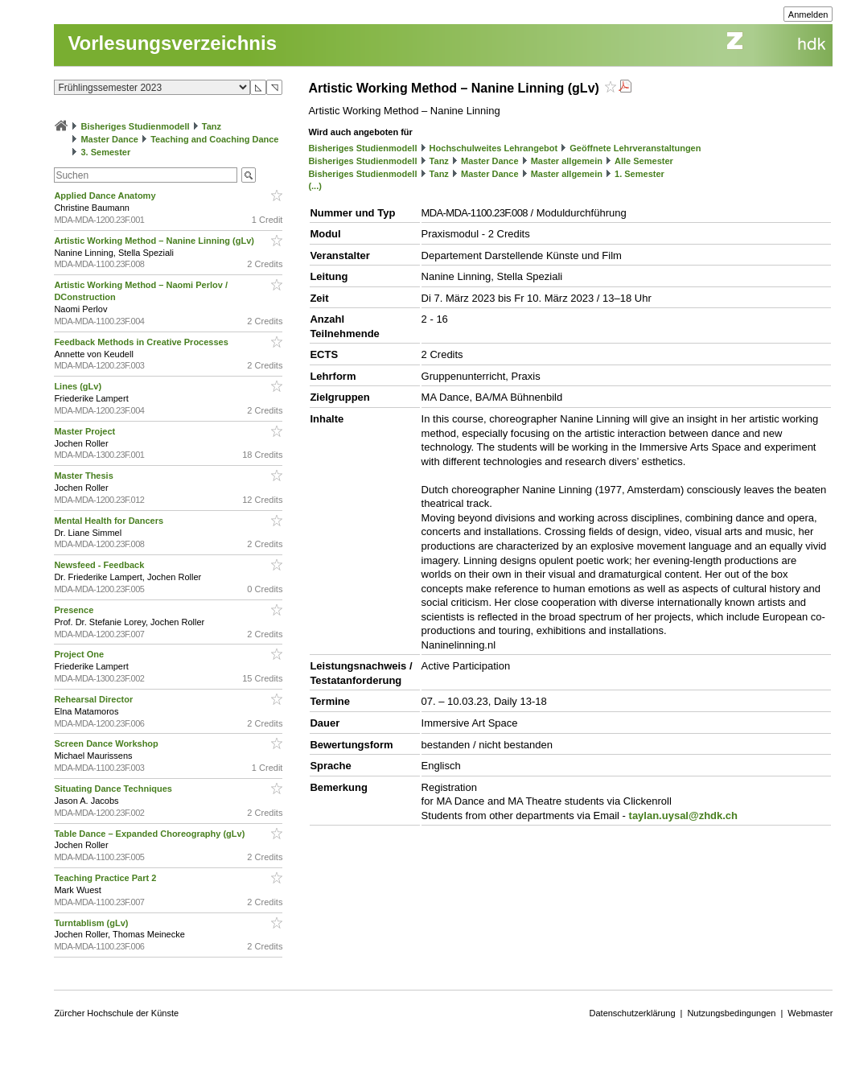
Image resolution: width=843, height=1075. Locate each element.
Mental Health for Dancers (110, 520)
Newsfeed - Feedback (100, 565)
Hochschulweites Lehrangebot (494, 148)
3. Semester (105, 152)
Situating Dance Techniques (114, 788)
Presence (75, 610)
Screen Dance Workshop (107, 743)
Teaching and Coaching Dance (214, 139)
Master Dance (109, 139)
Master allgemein (566, 161)
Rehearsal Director (94, 699)
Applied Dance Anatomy (106, 195)
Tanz (211, 126)
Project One (80, 654)
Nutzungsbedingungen (731, 1013)
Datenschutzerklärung (633, 1013)
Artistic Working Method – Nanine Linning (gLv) (155, 240)
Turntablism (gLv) (92, 923)
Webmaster (810, 1013)
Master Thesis (84, 475)
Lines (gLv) (79, 386)
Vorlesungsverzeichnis (172, 43)
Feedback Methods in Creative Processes (142, 342)
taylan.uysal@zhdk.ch (683, 815)
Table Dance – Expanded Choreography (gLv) (150, 833)
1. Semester (639, 174)
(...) (315, 186)
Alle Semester (644, 161)
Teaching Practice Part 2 (106, 878)
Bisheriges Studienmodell (135, 126)
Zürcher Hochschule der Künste (116, 1013)
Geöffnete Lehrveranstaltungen (635, 148)
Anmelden (808, 14)
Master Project (85, 431)
